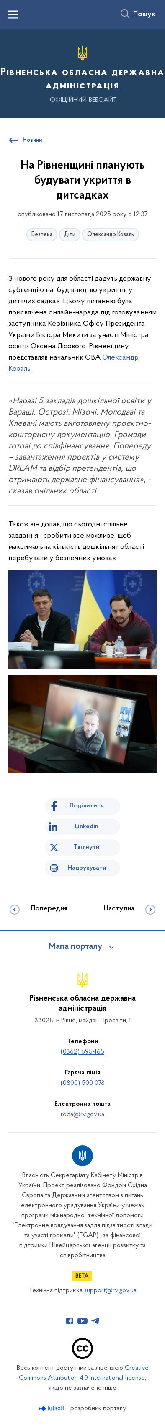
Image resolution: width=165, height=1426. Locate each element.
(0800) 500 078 (83, 1083)
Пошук (144, 14)
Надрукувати (86, 868)
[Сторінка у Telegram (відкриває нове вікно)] (95, 1321)
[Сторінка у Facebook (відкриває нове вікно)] (69, 1321)
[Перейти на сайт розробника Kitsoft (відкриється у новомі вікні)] (52, 1408)
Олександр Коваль (110, 234)
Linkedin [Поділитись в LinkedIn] (86, 826)
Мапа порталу (76, 946)
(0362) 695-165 (82, 1052)
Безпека (41, 234)
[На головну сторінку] (82, 72)
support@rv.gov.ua (110, 1290)
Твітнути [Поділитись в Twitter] (87, 847)
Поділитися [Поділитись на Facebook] (87, 805)
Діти (69, 234)
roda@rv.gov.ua (82, 1114)
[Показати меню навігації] (13, 15)
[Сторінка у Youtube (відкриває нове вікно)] (82, 1321)
